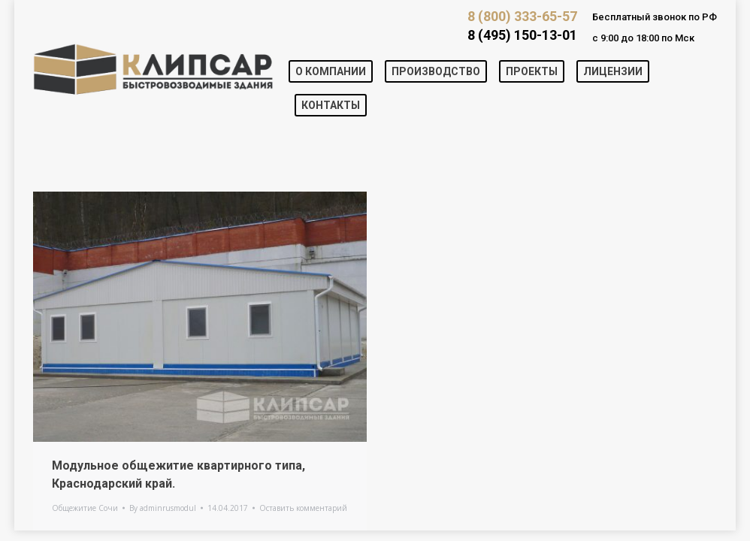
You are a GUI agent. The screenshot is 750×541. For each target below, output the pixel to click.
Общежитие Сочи (85, 508)
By (162, 508)
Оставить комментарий (303, 508)
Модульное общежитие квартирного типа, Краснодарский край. (178, 474)
